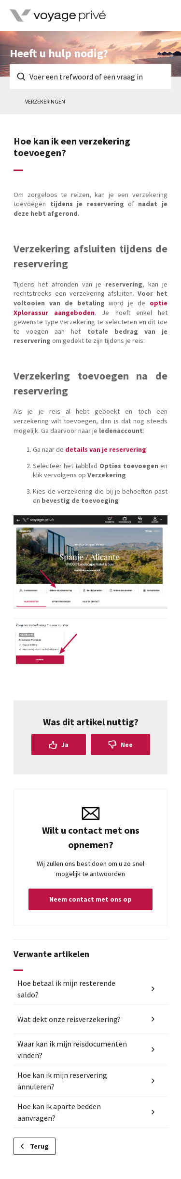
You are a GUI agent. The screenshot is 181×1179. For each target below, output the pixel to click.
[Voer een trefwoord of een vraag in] (90, 76)
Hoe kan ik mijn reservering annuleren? (62, 1080)
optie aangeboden (90, 308)
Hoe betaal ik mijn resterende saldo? (66, 988)
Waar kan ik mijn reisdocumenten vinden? (72, 1049)
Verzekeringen (45, 101)
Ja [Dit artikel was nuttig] (65, 744)
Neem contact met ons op (90, 899)
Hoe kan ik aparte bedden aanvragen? (59, 1112)
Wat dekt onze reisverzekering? (69, 1019)
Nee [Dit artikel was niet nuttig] (127, 744)
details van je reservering (105, 449)
